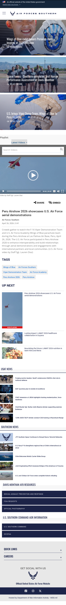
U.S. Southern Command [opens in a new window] (15, 527)
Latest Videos (18, 142)
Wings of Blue (9, 267)
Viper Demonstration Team (15, 272)
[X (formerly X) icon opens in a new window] (40, 591)
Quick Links (10, 549)
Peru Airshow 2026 (11, 277)
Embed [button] (55, 202)
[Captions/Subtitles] (54, 191)
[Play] (3, 191)
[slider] (24, 191)
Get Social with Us (33, 568)
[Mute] (58, 191)
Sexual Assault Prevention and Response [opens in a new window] (23, 494)
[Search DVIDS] (31, 150)
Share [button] (39, 202)
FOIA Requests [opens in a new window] (10, 501)
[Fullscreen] (62, 191)
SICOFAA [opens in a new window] (7, 534)
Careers (8, 556)
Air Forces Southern (27, 267)
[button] (12, 4)
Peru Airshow (28, 277)
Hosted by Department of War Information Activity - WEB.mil (33, 598)
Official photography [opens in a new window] (14, 509)
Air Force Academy (38, 272)
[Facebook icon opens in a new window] (26, 591)
